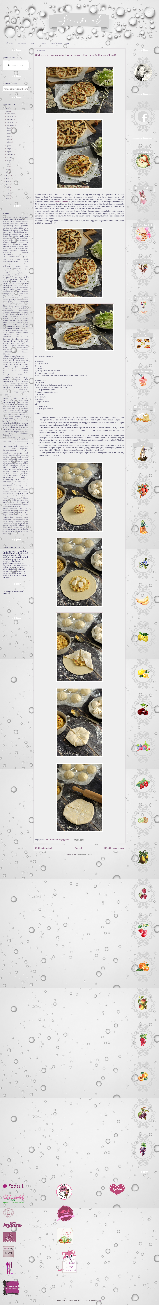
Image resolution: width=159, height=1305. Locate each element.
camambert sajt (23, 242)
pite (27, 427)
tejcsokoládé (7, 486)
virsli (10, 519)
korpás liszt (24, 360)
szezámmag (8, 479)
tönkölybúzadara (8, 502)
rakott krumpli (20, 436)
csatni (5, 250)
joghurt (13, 320)
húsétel (6, 314)
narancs (18, 404)
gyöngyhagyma (7, 308)
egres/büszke (7, 269)
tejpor (20, 486)
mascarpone (23, 389)
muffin (5, 402)
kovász (5, 362)
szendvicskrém (8, 477)
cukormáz (21, 248)
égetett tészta (22, 266)
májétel (26, 379)
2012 (7, 199)
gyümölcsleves (23, 308)
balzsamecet (7, 230)
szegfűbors (24, 473)
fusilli (4, 296)
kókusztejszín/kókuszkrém (14, 356)
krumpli (6, 366)
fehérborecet (7, 286)
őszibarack (24, 413)
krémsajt (25, 364)
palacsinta (22, 415)
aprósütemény (8, 226)
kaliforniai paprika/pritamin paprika (15, 325)
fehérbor (25, 284)
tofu (14, 496)
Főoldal (78, 848)
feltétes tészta (15, 290)
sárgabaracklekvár (9, 451)
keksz (17, 339)
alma (26, 219)
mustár (12, 402)
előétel (26, 269)
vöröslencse (6, 523)
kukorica (25, 366)
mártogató (6, 390)
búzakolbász (14, 242)
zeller (9, 527)
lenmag (26, 373)
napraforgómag (8, 405)
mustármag (20, 402)
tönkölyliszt (19, 502)
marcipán (6, 388)
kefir (12, 339)
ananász (6, 223)
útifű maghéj (24, 508)
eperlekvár (6, 273)
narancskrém (24, 404)
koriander (16, 360)
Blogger (102, 1300)
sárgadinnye (7, 453)
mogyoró (25, 398)
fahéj (5, 279)
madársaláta (17, 379)
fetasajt (19, 292)
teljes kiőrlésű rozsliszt (15, 491)
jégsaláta (6, 320)
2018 (7, 181)
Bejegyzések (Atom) (84, 854)
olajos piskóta (15, 410)
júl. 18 (9, 133)
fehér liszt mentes (20, 281)
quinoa (18, 434)
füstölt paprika (23, 296)
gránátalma (6, 304)
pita (24, 427)
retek (16, 440)
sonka (26, 459)
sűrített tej (24, 465)
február (10, 157)
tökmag (25, 498)
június (9, 146)
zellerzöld (16, 527)
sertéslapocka (8, 457)
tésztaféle (25, 494)
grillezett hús (14, 304)
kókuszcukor (7, 350)
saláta (14, 449)
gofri (5, 302)
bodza (26, 236)
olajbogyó (5, 410)
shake (5, 459)
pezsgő (5, 427)
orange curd (6, 412)
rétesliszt (25, 440)
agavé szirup (12, 217)
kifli (27, 341)
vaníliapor (25, 513)
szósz (19, 482)
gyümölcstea (6, 312)
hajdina (13, 312)
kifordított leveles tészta (11, 343)
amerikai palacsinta (22, 221)
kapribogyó (19, 332)
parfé (5, 421)
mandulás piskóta (8, 385)
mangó (26, 385)
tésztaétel (18, 494)
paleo (27, 414)
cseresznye (13, 251)
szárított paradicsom (21, 471)
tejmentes (15, 486)
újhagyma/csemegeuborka (10, 508)
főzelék (21, 294)
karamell (25, 335)
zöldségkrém (6, 531)
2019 (7, 178)
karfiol (13, 337)
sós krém (11, 461)
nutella (20, 406)
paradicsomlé (18, 419)
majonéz (6, 381)
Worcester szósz (16, 523)
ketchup (21, 341)
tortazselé (12, 498)
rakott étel (12, 436)
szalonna (20, 469)
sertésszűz (25, 457)
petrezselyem (23, 425)
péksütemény (15, 423)
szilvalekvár (25, 480)
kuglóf (16, 367)
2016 (7, 187)
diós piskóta (22, 259)
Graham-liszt (24, 302)
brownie (5, 240)
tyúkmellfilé (11, 504)
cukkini (5, 249)
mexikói (5, 398)
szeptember (11, 122)
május (9, 149)
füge (9, 296)
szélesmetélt (16, 475)
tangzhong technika (15, 484)
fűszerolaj (15, 298)
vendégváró (8, 517)
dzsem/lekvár (14, 264)
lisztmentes (6, 379)
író (8, 316)
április (9, 152)
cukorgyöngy (13, 249)
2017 (7, 184)
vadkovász (14, 510)
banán (26, 230)
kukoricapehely (16, 371)
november (11, 117)
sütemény (7, 467)
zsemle (10, 533)
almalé (12, 221)
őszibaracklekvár (8, 414)
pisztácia (19, 427)
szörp (26, 482)
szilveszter (7, 482)
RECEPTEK (22, 43)
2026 (7, 108)
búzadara (6, 242)
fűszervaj (21, 298)
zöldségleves (15, 531)
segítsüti (17, 455)
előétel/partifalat (8, 271)
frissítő (26, 294)
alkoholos (20, 219)
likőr (23, 375)
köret (26, 362)
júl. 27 (9, 131)
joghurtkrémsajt (23, 320)
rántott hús (11, 438)
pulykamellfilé (7, 434)
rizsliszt (25, 442)
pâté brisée (18, 421)
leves (19, 375)
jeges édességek (15, 318)
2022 (7, 170)
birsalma (25, 234)
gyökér (17, 306)
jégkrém (25, 318)
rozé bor (20, 444)
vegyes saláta (24, 515)
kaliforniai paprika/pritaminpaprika (15, 327)
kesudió (13, 341)
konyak (26, 358)
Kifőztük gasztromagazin (15, 344)
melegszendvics (18, 394)
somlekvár (21, 459)
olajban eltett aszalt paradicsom (18, 408)
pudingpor (24, 431)
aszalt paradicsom (9, 228)
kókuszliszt (25, 350)
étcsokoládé (8, 277)
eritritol (26, 275)
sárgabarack (24, 449)
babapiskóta (19, 228)
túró (5, 504)
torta (5, 498)
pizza (5, 430)
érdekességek (18, 275)
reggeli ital (10, 440)
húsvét (25, 314)
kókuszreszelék (9, 352)
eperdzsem (25, 271)
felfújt (5, 290)
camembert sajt (7, 244)
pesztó (16, 425)
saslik (26, 453)
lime (27, 375)
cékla (13, 244)
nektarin (14, 407)
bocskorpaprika (18, 236)
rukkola (26, 444)
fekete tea (14, 287)
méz (15, 398)
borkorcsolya (20, 238)
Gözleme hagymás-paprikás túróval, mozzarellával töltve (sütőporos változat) (75, 55)
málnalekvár (24, 381)
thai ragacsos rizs (8, 496)
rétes (20, 440)
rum (5, 446)
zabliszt (5, 525)
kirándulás (21, 346)
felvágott (25, 290)
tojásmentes (20, 496)
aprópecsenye (24, 223)
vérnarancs (19, 517)
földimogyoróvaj (14, 294)
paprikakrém (25, 416)
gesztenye (12, 300)
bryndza (11, 240)
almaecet (6, 221)
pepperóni (25, 423)
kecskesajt (6, 339)
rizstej (5, 444)
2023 (7, 167)
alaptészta (12, 219)
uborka (16, 504)
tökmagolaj (6, 500)
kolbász (16, 358)
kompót (21, 358)
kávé (18, 337)
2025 (7, 111)
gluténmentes (24, 300)
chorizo (23, 244)
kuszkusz (5, 373)
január (9, 160)
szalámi (14, 469)
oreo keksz (14, 412)
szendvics (25, 475)
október (10, 119)
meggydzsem (24, 392)
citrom (6, 246)
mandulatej (18, 385)
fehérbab (18, 283)
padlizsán (15, 414)
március (10, 154)
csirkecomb (7, 253)
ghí (18, 300)
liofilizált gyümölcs (22, 377)
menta (26, 394)
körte (5, 364)
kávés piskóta (24, 337)
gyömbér (24, 306)
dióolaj (11, 259)
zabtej (5, 527)
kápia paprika (24, 330)
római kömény (12, 444)
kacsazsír (19, 322)
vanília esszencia (15, 512)
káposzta (11, 332)
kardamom (7, 337)
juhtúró (5, 322)
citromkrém (14, 246)
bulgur (17, 240)
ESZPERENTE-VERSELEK (60, 43)
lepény (5, 375)
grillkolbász (21, 304)
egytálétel (18, 269)
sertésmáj (18, 457)
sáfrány (10, 446)
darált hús (12, 257)
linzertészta (8, 377)
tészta (13, 494)
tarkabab (26, 484)
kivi (27, 346)
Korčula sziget (7, 360)
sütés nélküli (17, 467)
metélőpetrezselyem (22, 396)
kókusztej (25, 352)
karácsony (7, 334)
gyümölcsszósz (23, 310)
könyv (21, 362)
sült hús (25, 463)
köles (10, 362)
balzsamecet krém (18, 230)
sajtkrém (21, 446)
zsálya (5, 533)
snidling (14, 459)
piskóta (12, 427)
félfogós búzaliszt (22, 287)
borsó (26, 238)
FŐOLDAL (9, 43)
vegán (5, 515)
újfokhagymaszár (23, 504)
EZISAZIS (43, 43)
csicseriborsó (24, 250)
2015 (7, 190)
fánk (10, 279)
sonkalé (5, 461)
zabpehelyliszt (23, 525)
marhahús (16, 388)
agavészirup (21, 217)
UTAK (33, 43)
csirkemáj (25, 252)
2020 (7, 175)
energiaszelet (18, 271)
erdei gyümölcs (17, 273)
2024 (7, 164)
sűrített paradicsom (10, 465)
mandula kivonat (15, 383)
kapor (5, 332)
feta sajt (13, 292)
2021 (7, 173)
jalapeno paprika (17, 316)
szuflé (5, 484)
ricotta (17, 442)
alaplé (5, 219)
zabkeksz (25, 523)
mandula (6, 383)
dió (4, 259)
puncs (14, 434)
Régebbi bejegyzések (114, 848)
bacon (26, 228)
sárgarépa (18, 453)
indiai (5, 316)
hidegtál (18, 312)
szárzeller (6, 473)
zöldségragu (24, 531)
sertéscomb (24, 455)
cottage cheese (23, 246)
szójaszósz (14, 482)
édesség (7, 266)
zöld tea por (24, 527)
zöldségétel (24, 529)
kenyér (6, 341)
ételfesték (18, 277)
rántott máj (19, 438)
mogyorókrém (8, 400)
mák (11, 381)
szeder (15, 473)
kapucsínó (25, 332)
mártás (26, 388)
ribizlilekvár (11, 442)
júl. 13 (9, 136)
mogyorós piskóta (18, 400)
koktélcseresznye (8, 348)
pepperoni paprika (8, 425)
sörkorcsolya (15, 463)
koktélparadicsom (22, 348)
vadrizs (22, 510)
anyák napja (14, 223)
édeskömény (25, 264)
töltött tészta (24, 500)
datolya (18, 257)
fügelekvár (14, 296)
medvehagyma (8, 392)
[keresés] (17, 65)
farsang (15, 279)
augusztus (11, 125)
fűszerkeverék (7, 298)
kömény (16, 362)
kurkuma (25, 371)
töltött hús (15, 500)
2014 (7, 193)
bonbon (12, 238)
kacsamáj (12, 322)
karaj (17, 335)
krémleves (17, 364)
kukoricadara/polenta (9, 369)
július (9, 128)
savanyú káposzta (9, 455)
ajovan (26, 217)
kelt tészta (24, 339)
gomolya (16, 302)
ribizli (5, 442)
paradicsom (8, 418)
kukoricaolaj (6, 371)
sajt (16, 446)
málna (16, 381)
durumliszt (6, 264)
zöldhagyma (6, 529)
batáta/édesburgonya (21, 232)
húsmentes (19, 314)
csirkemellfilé (8, 254)
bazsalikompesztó (16, 234)
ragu (22, 434)
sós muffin (17, 461)
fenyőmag (6, 292)
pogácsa (18, 429)
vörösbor (25, 521)
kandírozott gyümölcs (11, 330)
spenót (21, 463)
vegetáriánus (13, 515)
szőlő (23, 482)
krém (10, 364)
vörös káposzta (24, 519)
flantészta (25, 292)
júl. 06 (9, 139)
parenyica (25, 419)
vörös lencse (8, 521)
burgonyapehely (24, 240)
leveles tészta (12, 375)
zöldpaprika (15, 529)
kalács (15, 324)
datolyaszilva (24, 257)
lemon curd (13, 373)
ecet (20, 264)
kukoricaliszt (24, 369)
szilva (17, 480)
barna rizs (7, 232)
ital (11, 316)
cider (26, 244)
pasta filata (10, 421)
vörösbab (18, 521)
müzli (26, 402)
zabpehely (13, 525)
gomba (10, 302)
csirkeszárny (19, 255)
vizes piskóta (16, 519)
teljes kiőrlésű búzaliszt (17, 490)
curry (26, 249)
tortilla (19, 498)
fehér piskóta (8, 284)
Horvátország (24, 312)
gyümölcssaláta (8, 310)
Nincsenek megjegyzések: (60, 840)
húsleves (12, 314)
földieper (6, 294)
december (10, 114)
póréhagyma (15, 432)
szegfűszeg (7, 475)
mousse (26, 400)
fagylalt (25, 277)
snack (9, 459)
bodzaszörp (6, 238)
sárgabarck (25, 451)
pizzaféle (11, 430)
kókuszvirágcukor (8, 358)
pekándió (6, 423)
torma (26, 496)
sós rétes (23, 461)
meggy (16, 392)
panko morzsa (14, 416)
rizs (21, 442)
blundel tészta (7, 236)
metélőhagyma (8, 396)
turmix (26, 502)
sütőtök (26, 467)
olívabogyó (25, 410)
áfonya (5, 217)
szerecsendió (23, 477)
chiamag (18, 244)
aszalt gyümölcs (22, 225)
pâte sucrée (25, 421)
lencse (20, 373)
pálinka (5, 416)
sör (11, 463)
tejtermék (18, 488)
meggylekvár (7, 394)
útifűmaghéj (6, 510)
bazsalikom (6, 234)
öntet (19, 413)
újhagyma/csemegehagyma (12, 506)
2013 (7, 196)
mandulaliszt (24, 383)
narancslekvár (7, 406)
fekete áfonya (18, 285)
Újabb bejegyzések (43, 848)
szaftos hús (7, 469)
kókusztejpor (6, 354)
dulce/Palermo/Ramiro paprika (15, 261)
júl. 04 (9, 142)
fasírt (21, 279)
